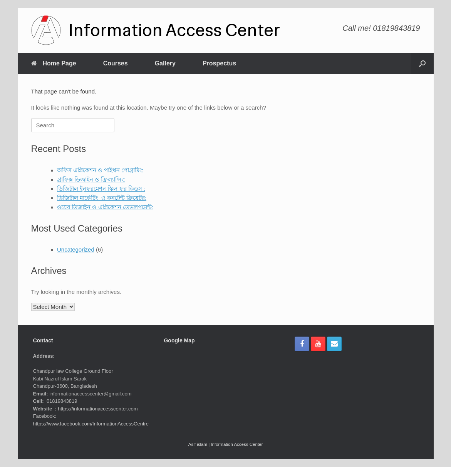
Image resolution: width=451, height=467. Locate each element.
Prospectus (219, 63)
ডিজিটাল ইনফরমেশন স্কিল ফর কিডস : (101, 188)
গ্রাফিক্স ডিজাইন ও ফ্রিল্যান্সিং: (91, 179)
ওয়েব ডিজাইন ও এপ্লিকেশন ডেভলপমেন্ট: (105, 207)
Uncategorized (75, 249)
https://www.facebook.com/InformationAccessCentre (91, 424)
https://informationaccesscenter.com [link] (97, 409)
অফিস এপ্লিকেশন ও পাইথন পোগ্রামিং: (100, 170)
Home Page (53, 63)
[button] (422, 63)
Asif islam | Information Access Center (225, 444)
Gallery (165, 63)
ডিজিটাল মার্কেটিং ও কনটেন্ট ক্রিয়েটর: (101, 198)
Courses (115, 63)
